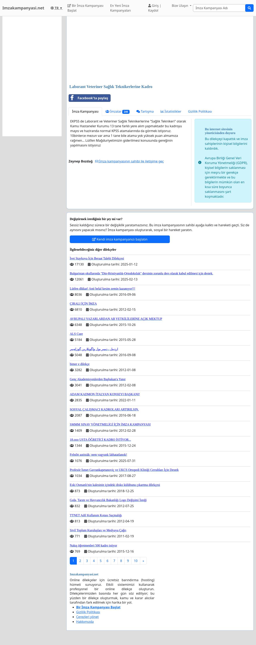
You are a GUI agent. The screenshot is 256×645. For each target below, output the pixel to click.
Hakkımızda (85, 621)
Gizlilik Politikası (200, 111)
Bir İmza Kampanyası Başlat (85, 8)
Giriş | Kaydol (154, 8)
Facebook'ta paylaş (88, 98)
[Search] (219, 8)
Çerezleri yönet (87, 617)
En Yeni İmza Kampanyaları (120, 8)
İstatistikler (171, 111)
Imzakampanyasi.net (23, 8)
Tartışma (145, 111)
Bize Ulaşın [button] (180, 5)
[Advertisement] (160, 51)
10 (135, 561)
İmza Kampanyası (85, 111)
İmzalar (117, 111)
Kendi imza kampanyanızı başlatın (119, 239)
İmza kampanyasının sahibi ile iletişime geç (129, 161)
